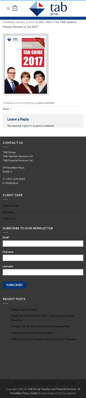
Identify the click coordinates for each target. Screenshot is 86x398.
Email (6, 237)
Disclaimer (8, 212)
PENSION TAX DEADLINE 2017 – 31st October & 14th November (42, 317)
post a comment (46, 102)
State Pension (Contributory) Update (32, 332)
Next (7, 108)
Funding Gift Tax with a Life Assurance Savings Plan (40, 326)
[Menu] (8, 8)
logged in (27, 125)
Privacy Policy (10, 205)
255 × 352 (44, 22)
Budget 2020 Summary (24, 309)
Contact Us (9, 218)
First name (8, 252)
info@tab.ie (11, 182)
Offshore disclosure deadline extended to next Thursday (43, 339)
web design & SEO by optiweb (59, 393)
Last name (8, 266)
